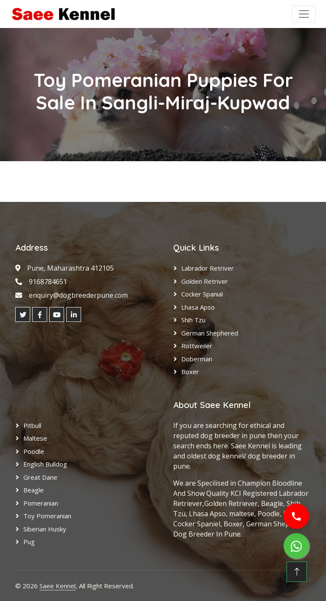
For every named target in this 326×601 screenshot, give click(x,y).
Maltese (35, 438)
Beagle (33, 490)
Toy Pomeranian (47, 516)
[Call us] (296, 516)
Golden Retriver (204, 281)
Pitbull (32, 425)
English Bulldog (45, 464)
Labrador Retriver (207, 268)
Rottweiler (196, 345)
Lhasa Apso (198, 307)
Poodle (33, 451)
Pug (29, 541)
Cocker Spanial (202, 294)
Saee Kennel (57, 585)
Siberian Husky (44, 529)
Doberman (196, 359)
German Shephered (209, 333)
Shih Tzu (193, 320)
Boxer (190, 371)
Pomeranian (40, 503)
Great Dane (40, 477)
